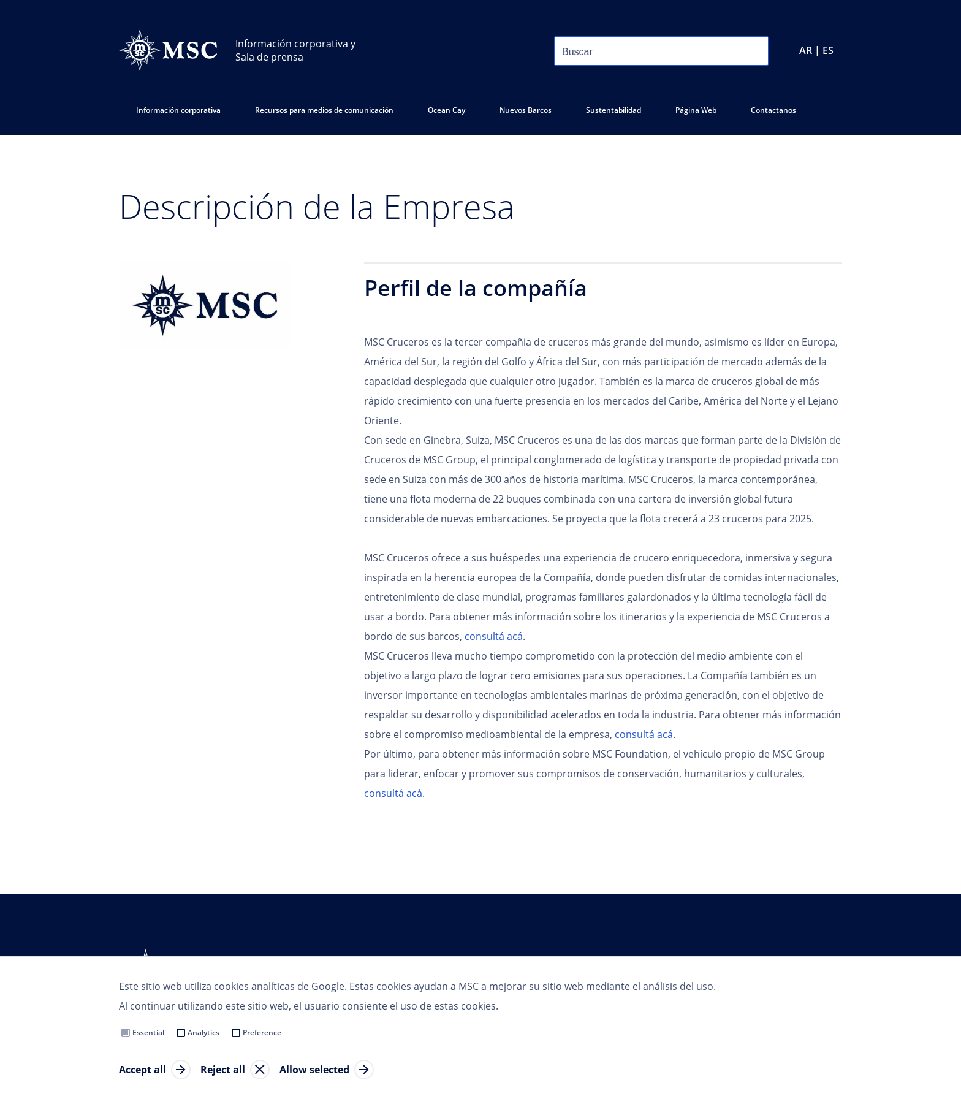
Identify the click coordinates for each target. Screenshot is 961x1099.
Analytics (203, 1032)
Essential (148, 1032)
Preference (262, 1032)
